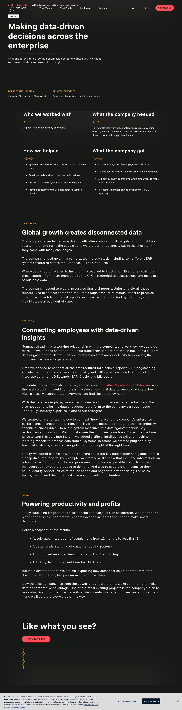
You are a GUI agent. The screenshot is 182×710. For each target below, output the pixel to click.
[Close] (178, 701)
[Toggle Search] (133, 8)
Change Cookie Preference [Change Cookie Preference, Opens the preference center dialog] (129, 701)
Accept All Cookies (151, 701)
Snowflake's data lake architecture (125, 385)
